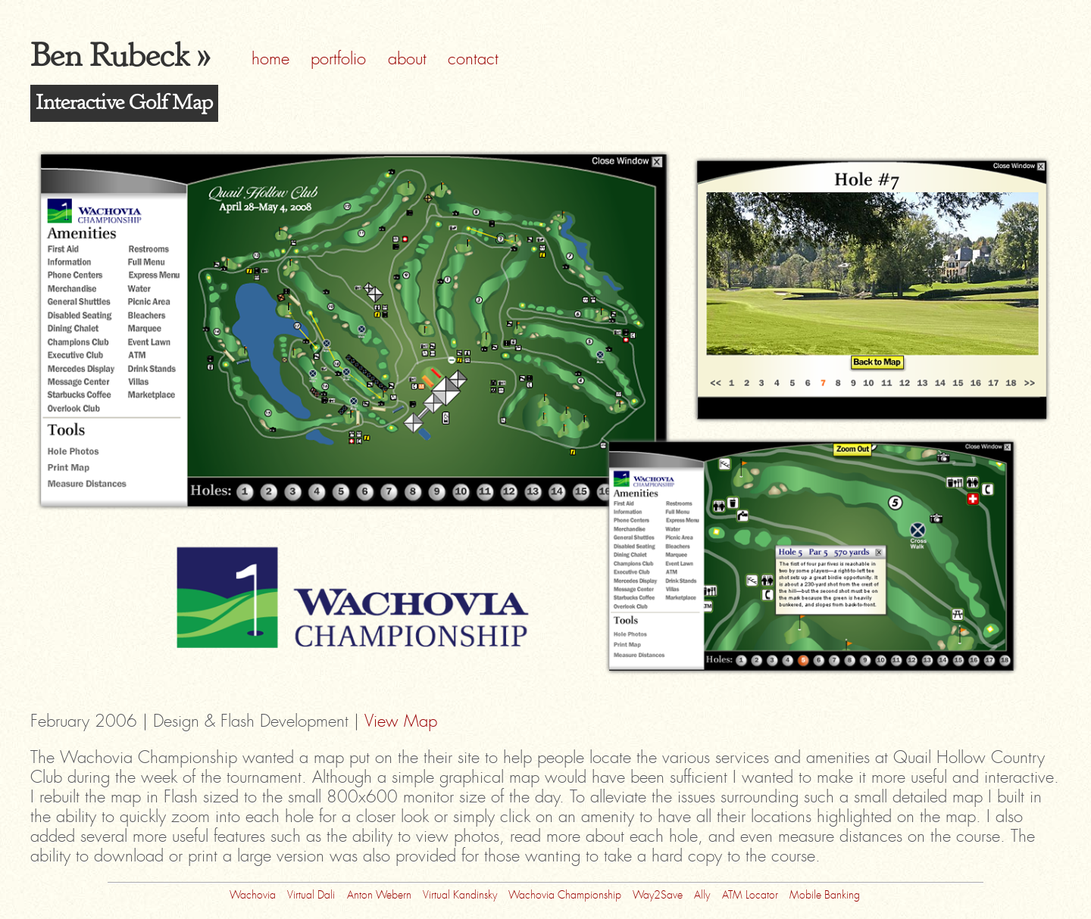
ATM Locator (750, 894)
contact (473, 59)
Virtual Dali (311, 894)
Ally (702, 894)
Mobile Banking (824, 894)
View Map (400, 721)
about (407, 59)
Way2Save (658, 894)
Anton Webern (379, 894)
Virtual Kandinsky (460, 894)
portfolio (338, 59)
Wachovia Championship (564, 894)
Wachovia (253, 894)
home (270, 59)
